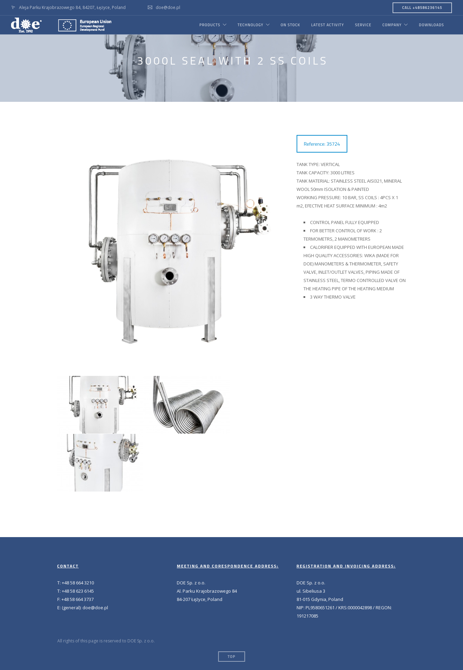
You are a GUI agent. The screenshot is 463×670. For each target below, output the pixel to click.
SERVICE (363, 25)
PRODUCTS (209, 25)
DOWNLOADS (431, 25)
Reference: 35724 (322, 143)
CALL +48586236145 (422, 7)
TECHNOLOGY (250, 25)
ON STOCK (290, 25)
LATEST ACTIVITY (327, 25)
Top (231, 656)
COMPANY (392, 25)
